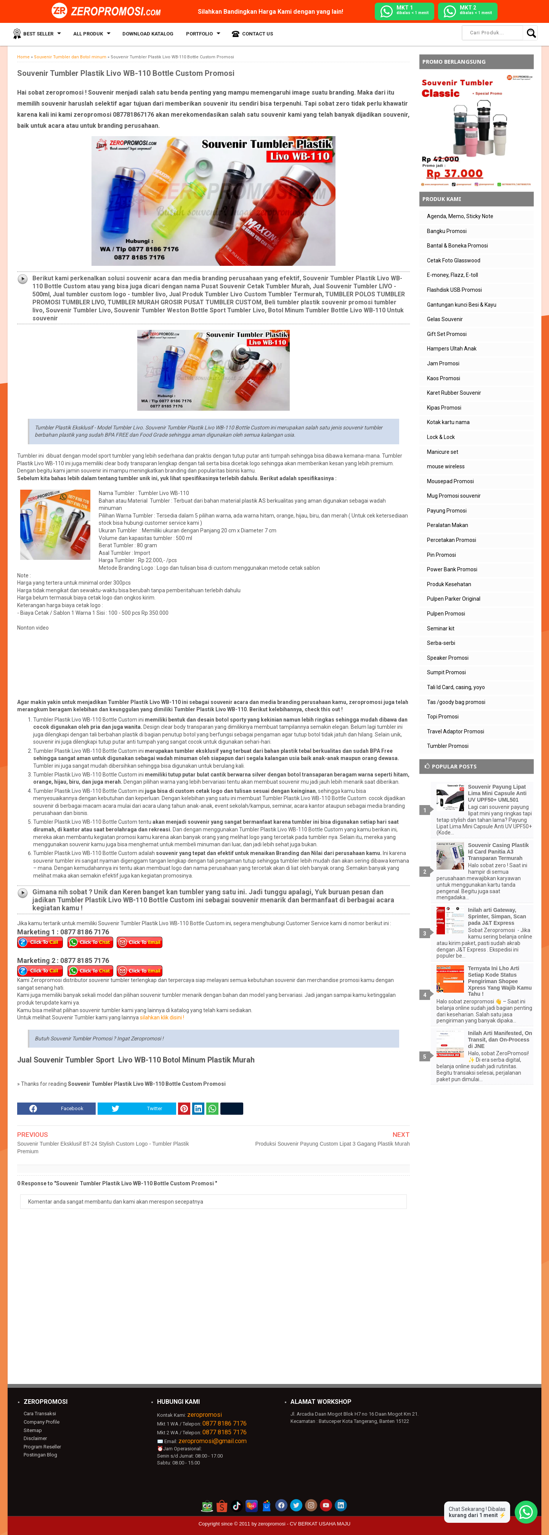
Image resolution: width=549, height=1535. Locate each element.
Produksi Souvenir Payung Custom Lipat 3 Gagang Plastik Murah (332, 1144)
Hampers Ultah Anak (452, 349)
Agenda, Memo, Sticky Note (460, 216)
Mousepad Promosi (450, 481)
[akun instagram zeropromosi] (311, 1505)
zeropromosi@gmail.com (212, 1441)
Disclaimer (35, 1438)
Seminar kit (440, 628)
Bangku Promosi (447, 231)
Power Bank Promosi (452, 569)
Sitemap (33, 1430)
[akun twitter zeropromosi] (296, 1505)
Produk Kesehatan (449, 584)
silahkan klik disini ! (162, 1017)
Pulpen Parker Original (453, 599)
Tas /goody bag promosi (456, 702)
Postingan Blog (40, 1455)
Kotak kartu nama (448, 422)
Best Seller (38, 34)
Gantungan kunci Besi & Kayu (461, 305)
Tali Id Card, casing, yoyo (456, 687)
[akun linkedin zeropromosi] (341, 1505)
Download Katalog (146, 34)
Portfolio (196, 34)
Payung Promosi (447, 511)
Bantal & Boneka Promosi (457, 246)
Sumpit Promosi (446, 672)
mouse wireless (446, 466)
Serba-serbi (441, 643)
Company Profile (41, 1422)
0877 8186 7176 (224, 1423)
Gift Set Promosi (447, 334)
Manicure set (442, 452)
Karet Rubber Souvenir (454, 393)
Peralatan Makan (447, 525)
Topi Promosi (443, 717)
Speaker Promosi (448, 658)
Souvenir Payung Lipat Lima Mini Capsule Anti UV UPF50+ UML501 (497, 793)
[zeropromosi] (108, 11)
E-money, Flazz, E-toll (452, 275)
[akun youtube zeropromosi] (326, 1505)
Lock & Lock (441, 437)
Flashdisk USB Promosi (454, 290)
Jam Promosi (443, 363)
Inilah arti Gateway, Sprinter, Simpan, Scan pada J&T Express (497, 916)
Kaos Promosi (443, 378)
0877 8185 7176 (224, 1432)
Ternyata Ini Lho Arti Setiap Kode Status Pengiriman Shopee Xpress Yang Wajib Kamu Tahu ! (500, 981)
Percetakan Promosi (451, 540)
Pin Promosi (441, 555)
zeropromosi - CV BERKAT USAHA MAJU (304, 1524)
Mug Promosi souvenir (454, 496)
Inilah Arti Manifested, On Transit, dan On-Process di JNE (500, 1039)
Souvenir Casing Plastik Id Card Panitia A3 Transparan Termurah (498, 851)
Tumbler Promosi (448, 746)
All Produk (87, 34)
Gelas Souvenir (445, 319)
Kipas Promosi (444, 408)
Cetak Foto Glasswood (453, 260)
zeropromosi (204, 1414)
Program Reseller (42, 1447)
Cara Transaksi (40, 1413)
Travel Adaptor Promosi (455, 731)
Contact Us (254, 34)
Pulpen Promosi (446, 614)
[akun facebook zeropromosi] (281, 1505)
